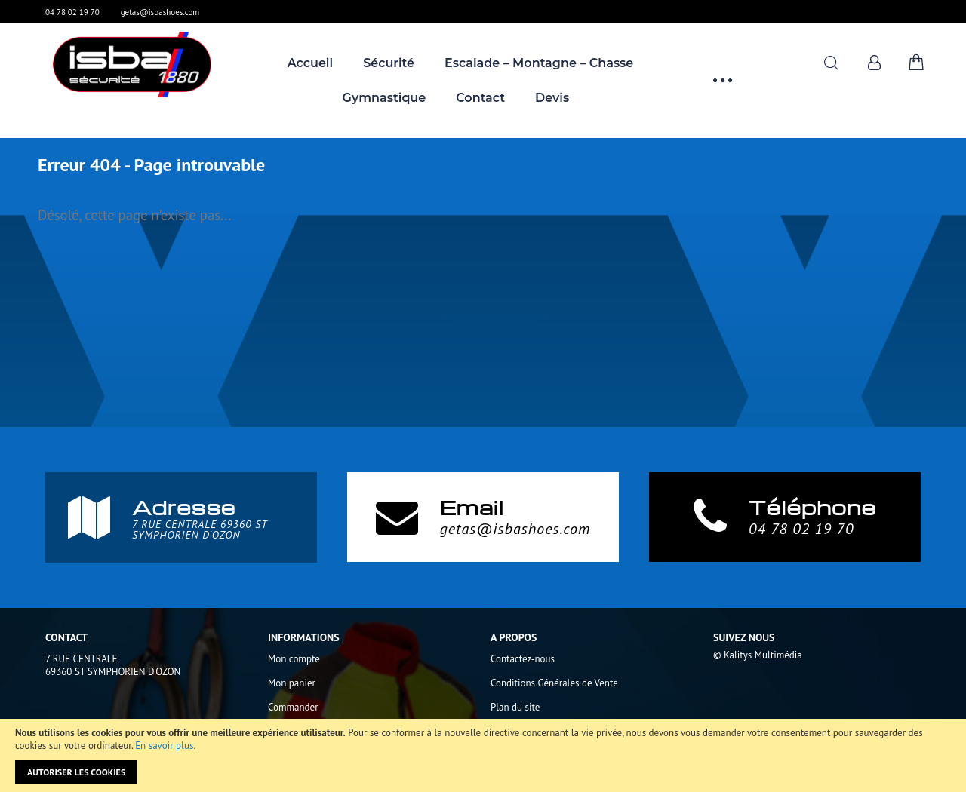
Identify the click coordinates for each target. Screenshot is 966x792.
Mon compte (294, 658)
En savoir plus (164, 745)
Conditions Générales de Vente (554, 683)
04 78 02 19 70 (72, 12)
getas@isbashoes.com (160, 12)
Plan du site (515, 707)
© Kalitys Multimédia (757, 655)
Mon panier (291, 683)
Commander (293, 707)
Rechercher (831, 63)
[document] (483, 755)
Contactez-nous (523, 658)
